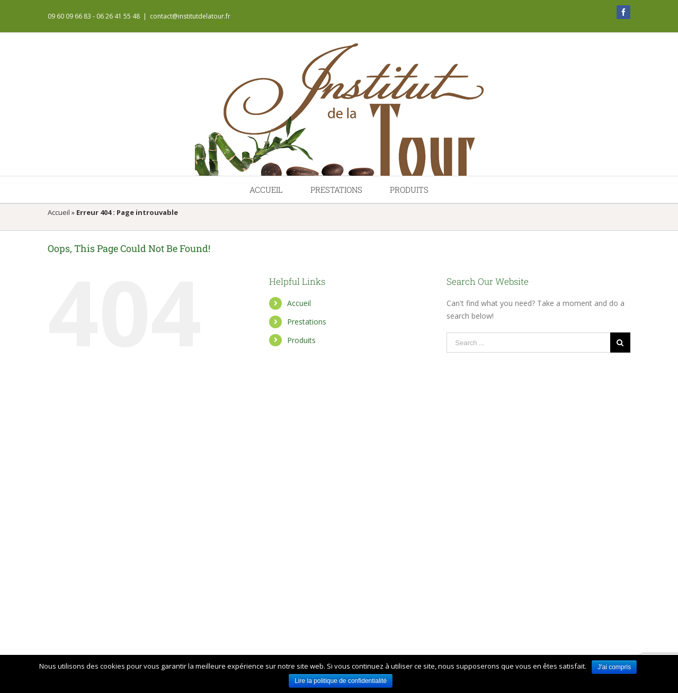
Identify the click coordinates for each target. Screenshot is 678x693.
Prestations (306, 322)
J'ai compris (614, 667)
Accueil (59, 212)
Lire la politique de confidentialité (341, 681)
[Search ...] (528, 342)
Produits (301, 340)
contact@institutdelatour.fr (190, 16)
